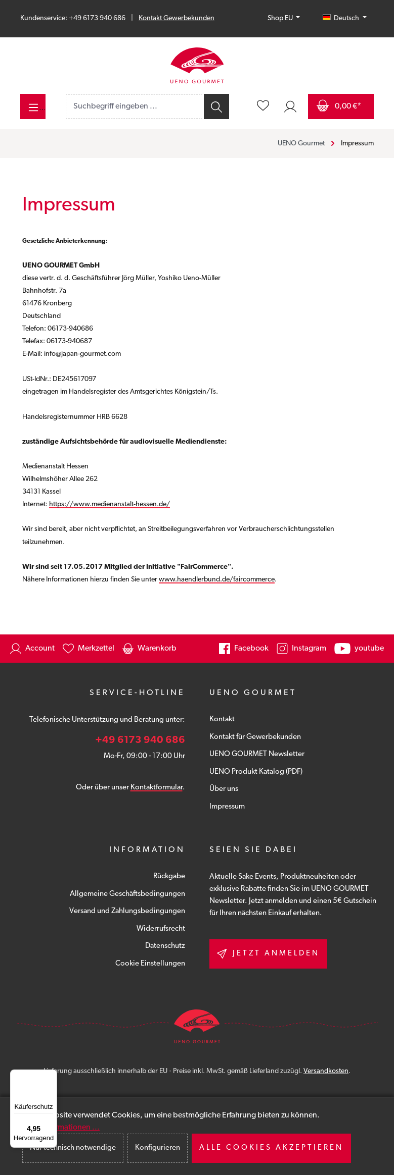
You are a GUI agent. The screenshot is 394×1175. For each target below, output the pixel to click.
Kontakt (222, 719)
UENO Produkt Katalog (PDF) (255, 772)
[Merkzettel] (263, 106)
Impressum (227, 807)
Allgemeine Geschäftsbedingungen (127, 894)
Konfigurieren (157, 1148)
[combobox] (134, 106)
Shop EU (281, 18)
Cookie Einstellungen (150, 964)
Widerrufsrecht (161, 929)
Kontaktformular (156, 787)
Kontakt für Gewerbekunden (255, 737)
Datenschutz (165, 946)
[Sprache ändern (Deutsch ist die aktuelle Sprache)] (345, 19)
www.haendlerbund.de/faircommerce (217, 579)
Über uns (223, 789)
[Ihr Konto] (290, 106)
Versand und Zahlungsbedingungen (127, 911)
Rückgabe (169, 876)
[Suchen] (215, 106)
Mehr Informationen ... (61, 1128)
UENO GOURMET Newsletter (256, 754)
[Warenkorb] (341, 106)
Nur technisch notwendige (73, 1148)
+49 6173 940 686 (140, 740)
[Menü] (33, 106)
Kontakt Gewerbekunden (176, 18)
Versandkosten (325, 1071)
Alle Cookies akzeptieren (271, 1148)
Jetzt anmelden (268, 953)
